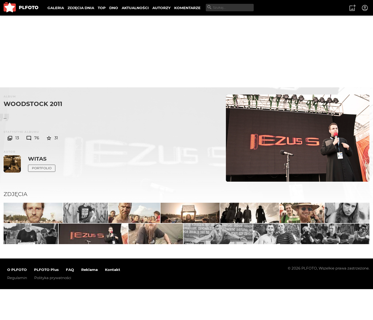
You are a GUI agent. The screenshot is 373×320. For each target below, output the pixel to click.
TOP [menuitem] (102, 8)
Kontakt (112, 300)
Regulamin (17, 309)
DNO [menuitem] (113, 8)
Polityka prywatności (52, 309)
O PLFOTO (17, 300)
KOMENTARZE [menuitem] (187, 8)
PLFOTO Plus (46, 300)
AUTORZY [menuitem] (161, 8)
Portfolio (42, 168)
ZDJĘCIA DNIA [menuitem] (81, 8)
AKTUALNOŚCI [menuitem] (135, 8)
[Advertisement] (186, 51)
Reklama (89, 300)
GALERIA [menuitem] (55, 8)
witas (37, 158)
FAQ (70, 300)
